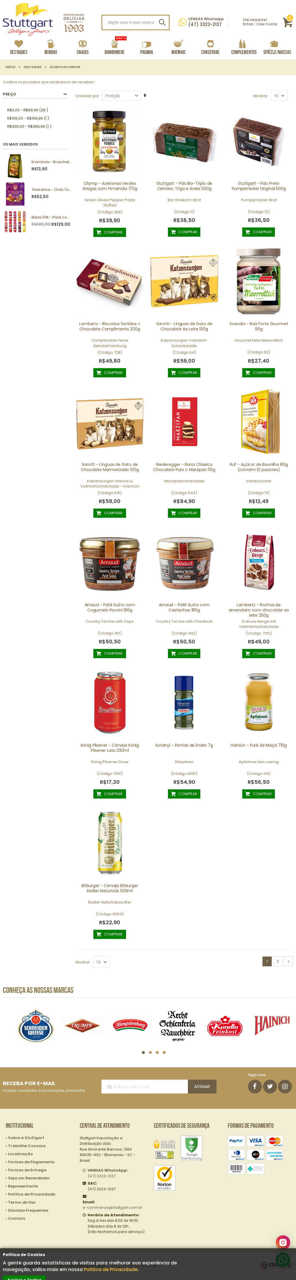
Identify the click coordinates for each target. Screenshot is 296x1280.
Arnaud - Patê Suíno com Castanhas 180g (184, 607)
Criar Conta (266, 24)
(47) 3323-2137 (108, 1173)
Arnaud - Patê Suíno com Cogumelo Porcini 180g (110, 607)
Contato (16, 1218)
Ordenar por (87, 96)
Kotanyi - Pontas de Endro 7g (184, 745)
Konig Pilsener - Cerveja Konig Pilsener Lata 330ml (110, 747)
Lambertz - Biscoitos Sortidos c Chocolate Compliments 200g (109, 326)
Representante (23, 1186)
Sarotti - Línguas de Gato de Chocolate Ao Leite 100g (184, 326)
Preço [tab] (9, 94)
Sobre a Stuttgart (26, 1137)
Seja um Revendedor (29, 1178)
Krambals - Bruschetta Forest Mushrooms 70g (52, 162)
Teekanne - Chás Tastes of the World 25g (52, 189)
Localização (20, 1154)
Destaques (33, 67)
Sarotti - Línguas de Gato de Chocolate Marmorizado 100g (110, 467)
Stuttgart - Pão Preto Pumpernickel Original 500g (259, 185)
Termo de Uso (22, 1202)
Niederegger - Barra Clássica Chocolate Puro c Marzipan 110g (184, 467)
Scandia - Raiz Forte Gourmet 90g (259, 326)
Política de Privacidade (111, 1269)
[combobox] (135, 22)
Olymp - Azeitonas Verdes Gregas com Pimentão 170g (109, 185)
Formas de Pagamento (31, 1162)
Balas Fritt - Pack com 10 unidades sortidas (52, 217)
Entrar (248, 24)
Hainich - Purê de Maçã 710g (259, 745)
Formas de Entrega (27, 1170)
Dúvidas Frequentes (28, 1210)
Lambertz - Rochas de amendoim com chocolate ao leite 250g (259, 610)
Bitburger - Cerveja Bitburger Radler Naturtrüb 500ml (110, 888)
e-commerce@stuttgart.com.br (113, 1207)
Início (11, 67)
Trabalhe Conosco (27, 1146)
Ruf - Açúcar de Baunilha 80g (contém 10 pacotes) (259, 467)
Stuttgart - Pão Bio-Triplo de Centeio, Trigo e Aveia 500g (184, 185)
